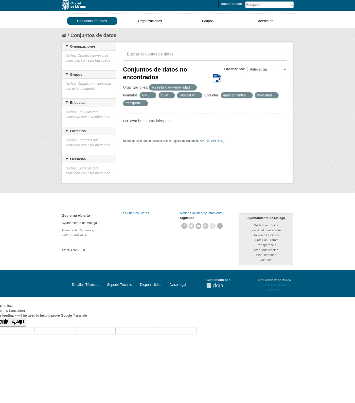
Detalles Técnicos (85, 285)
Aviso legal (177, 285)
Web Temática (266, 255)
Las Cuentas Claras (135, 213)
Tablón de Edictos (266, 235)
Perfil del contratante (266, 230)
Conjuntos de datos (92, 21)
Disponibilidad (150, 285)
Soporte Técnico (119, 285)
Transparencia (266, 245)
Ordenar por (234, 69)
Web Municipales (266, 250)
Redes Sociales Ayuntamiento (201, 213)
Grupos (207, 21)
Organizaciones (150, 21)
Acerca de (265, 21)
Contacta (266, 260)
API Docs (217, 141)
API (202, 141)
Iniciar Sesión (231, 4)
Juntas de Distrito (266, 240)
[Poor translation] (18, 322)
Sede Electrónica (266, 225)
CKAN (214, 285)
